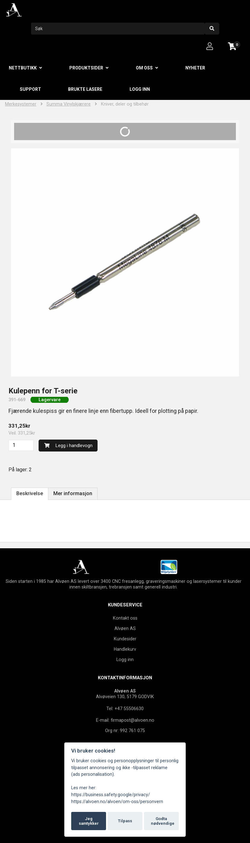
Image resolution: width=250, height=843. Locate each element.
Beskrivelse (29, 493)
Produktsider (86, 67)
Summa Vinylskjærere (68, 104)
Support (30, 89)
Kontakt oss (125, 618)
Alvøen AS (125, 628)
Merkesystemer (20, 104)
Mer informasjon (72, 493)
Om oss (144, 67)
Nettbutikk (23, 67)
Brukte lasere (85, 89)
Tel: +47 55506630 (125, 708)
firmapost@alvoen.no (132, 720)
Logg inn (140, 89)
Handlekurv (125, 649)
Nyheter (195, 67)
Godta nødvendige (162, 821)
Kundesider (125, 638)
